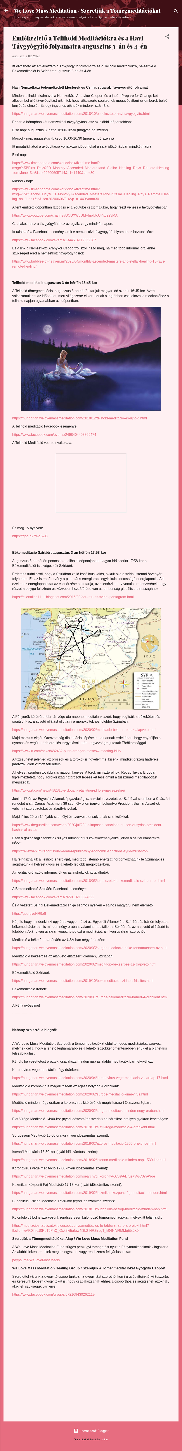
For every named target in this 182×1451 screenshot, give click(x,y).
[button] (167, 37)
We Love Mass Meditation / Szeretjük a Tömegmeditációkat (87, 10)
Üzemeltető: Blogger (91, 1431)
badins (104, 1439)
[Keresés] (176, 12)
